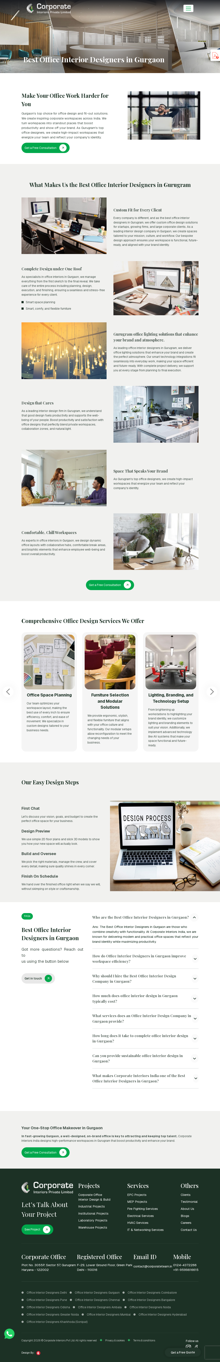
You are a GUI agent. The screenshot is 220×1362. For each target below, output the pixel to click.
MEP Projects (137, 1202)
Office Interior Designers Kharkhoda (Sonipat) (57, 1322)
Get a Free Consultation (45, 148)
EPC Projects (137, 1195)
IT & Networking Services (145, 1230)
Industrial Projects (91, 1206)
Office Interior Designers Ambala (100, 1307)
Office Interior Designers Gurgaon (97, 1293)
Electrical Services (140, 1216)
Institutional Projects (93, 1213)
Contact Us (189, 1230)
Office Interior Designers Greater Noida (53, 1314)
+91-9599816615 (186, 1270)
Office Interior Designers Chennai (97, 1300)
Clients (186, 1195)
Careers (186, 1223)
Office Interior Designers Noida (150, 1307)
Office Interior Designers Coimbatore (152, 1293)
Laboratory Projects (92, 1220)
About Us (187, 1209)
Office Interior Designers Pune (47, 1300)
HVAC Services (137, 1223)
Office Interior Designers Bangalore (151, 1300)
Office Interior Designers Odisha (48, 1307)
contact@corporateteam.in (152, 1266)
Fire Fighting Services (142, 1209)
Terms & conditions (144, 1340)
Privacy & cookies (115, 1340)
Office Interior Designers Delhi (47, 1293)
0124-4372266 (185, 1265)
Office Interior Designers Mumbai (109, 1314)
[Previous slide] (8, 691)
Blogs (185, 1216)
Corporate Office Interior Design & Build (94, 1197)
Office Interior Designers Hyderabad (163, 1314)
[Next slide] (211, 691)
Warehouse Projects (92, 1227)
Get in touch (38, 978)
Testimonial (189, 1202)
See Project (37, 1229)
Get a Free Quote (183, 1352)
